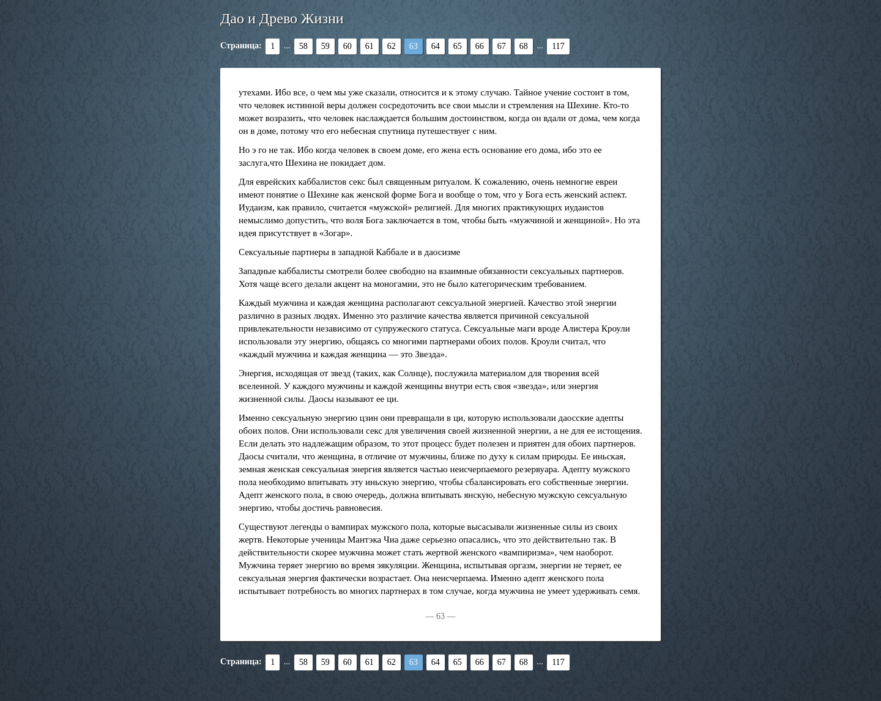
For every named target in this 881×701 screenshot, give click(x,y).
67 (501, 46)
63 (413, 46)
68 (523, 46)
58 (303, 46)
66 (479, 46)
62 (391, 46)
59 (325, 46)
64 (435, 46)
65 (457, 46)
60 (347, 46)
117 (558, 46)
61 (369, 46)
